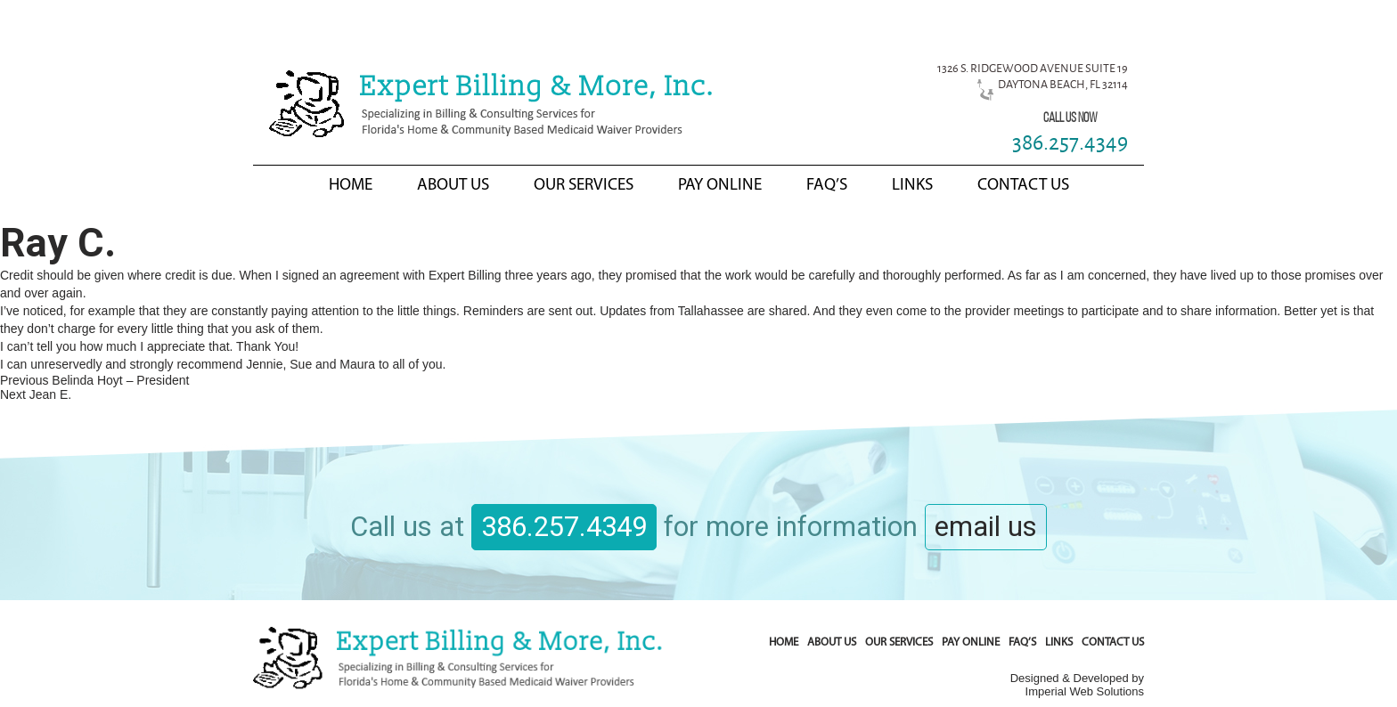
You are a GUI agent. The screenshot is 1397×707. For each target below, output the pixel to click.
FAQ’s (826, 185)
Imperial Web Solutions (1084, 691)
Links (912, 185)
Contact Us (1023, 185)
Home (350, 185)
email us (986, 526)
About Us (453, 185)
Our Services (583, 185)
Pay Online (720, 185)
